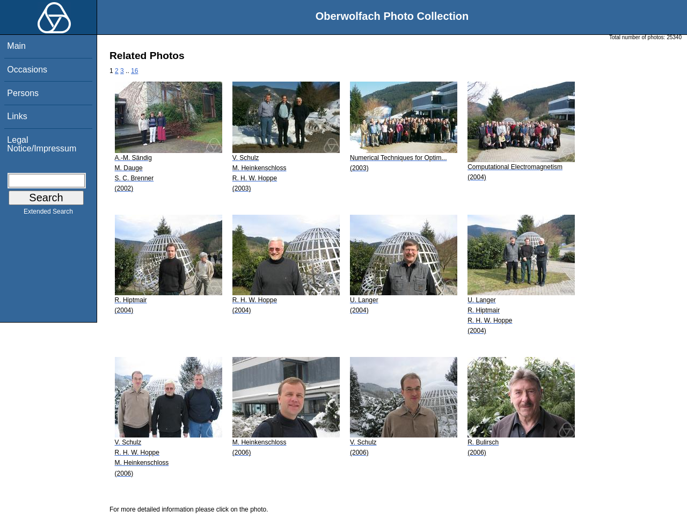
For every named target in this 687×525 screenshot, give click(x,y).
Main (16, 45)
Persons (23, 93)
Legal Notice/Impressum (41, 144)
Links (17, 116)
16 (134, 71)
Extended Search (48, 213)
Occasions (27, 69)
